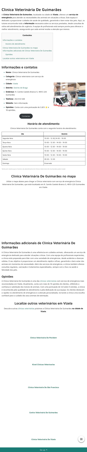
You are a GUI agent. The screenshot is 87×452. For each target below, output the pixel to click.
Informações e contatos (12, 40)
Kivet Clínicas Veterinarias (43, 364)
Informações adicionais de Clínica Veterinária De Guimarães (27, 51)
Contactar (26, 116)
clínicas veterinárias (48, 281)
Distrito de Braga (21, 88)
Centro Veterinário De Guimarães (43, 412)
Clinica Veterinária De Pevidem (43, 338)
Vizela (15, 83)
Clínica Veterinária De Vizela (43, 439)
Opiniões (9, 54)
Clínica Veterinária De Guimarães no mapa (20, 48)
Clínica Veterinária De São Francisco (43, 387)
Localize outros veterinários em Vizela (18, 58)
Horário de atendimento (15, 44)
